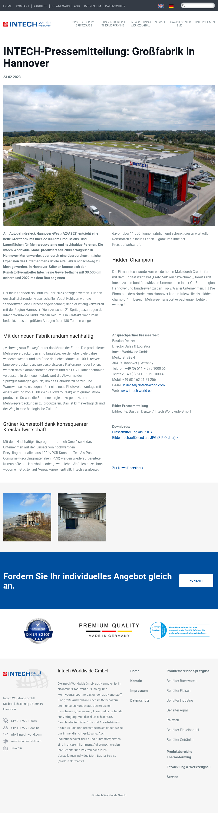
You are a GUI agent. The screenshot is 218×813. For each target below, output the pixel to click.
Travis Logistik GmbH (180, 24)
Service (160, 22)
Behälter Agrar (177, 710)
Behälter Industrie (180, 700)
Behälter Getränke (180, 739)
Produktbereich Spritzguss (84, 24)
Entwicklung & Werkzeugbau (140, 24)
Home (7, 6)
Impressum (92, 6)
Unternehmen (205, 22)
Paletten (173, 720)
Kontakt (22, 6)
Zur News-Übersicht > (128, 467)
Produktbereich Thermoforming (113, 24)
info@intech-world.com (26, 734)
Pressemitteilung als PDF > (132, 432)
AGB (77, 6)
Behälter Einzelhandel (183, 729)
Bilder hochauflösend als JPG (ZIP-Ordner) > (145, 437)
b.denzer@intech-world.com (144, 385)
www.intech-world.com (137, 390)
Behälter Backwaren (181, 680)
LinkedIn (16, 748)
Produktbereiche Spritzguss (188, 671)
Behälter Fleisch (179, 690)
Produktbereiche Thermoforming (179, 754)
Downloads (61, 6)
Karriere (40, 6)
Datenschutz (115, 6)
